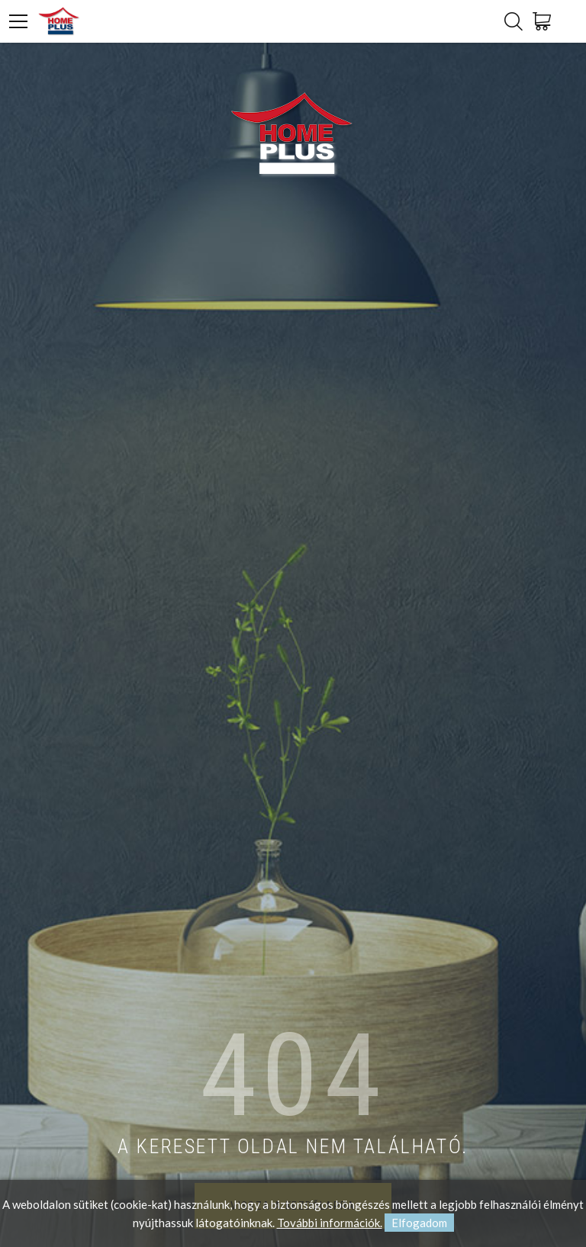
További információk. (329, 1222)
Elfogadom (419, 1222)
